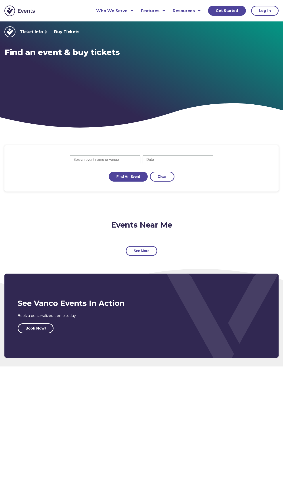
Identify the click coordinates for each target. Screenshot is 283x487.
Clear (162, 176)
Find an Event (128, 176)
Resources (184, 11)
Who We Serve (112, 11)
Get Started (227, 11)
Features (150, 11)
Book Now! (35, 328)
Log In (265, 11)
